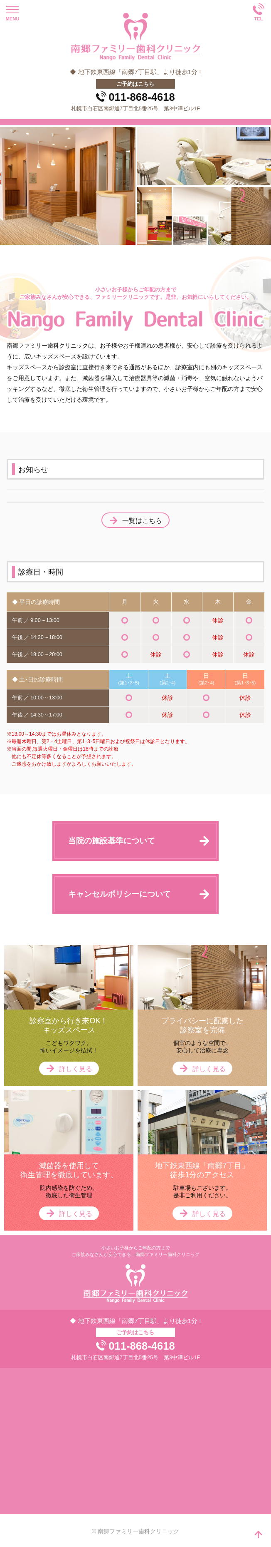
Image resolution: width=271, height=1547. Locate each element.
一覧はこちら (142, 520)
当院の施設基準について (111, 840)
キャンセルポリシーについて (119, 894)
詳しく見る (75, 1068)
